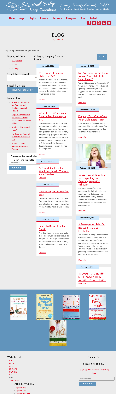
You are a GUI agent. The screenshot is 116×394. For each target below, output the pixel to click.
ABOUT (11, 363)
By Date (14, 64)
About (22, 18)
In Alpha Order (17, 60)
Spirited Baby (21, 388)
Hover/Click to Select (22, 90)
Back (101, 57)
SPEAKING (13, 372)
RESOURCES (13, 375)
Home (12, 18)
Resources (71, 18)
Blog (83, 18)
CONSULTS (13, 369)
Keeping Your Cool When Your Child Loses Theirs (92, 117)
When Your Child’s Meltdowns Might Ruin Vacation (20, 146)
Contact (93, 18)
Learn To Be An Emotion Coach (52, 227)
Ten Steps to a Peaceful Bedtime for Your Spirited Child (21, 137)
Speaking (57, 18)
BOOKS (11, 366)
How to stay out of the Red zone (54, 192)
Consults (44, 18)
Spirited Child (21, 390)
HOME (11, 360)
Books (33, 18)
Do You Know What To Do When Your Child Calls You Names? (93, 75)
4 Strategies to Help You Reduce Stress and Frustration (91, 227)
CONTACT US (14, 380)
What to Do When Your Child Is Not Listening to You (52, 115)
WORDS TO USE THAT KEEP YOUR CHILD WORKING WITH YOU (92, 276)
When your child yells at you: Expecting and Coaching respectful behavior (92, 179)
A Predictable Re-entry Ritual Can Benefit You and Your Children (54, 170)
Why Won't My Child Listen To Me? (51, 74)
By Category (16, 68)
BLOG (11, 377)
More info (42, 99)
